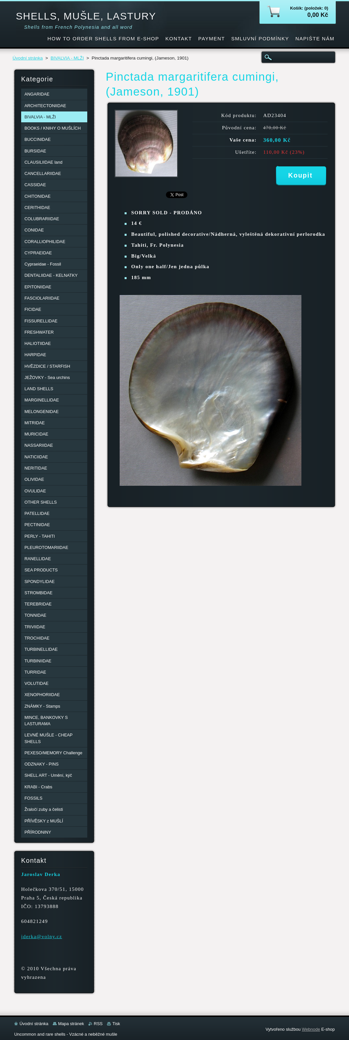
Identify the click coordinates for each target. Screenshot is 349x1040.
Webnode (311, 1029)
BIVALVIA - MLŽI (67, 58)
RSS (98, 1023)
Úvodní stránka (28, 58)
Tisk (116, 1023)
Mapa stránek (71, 1023)
